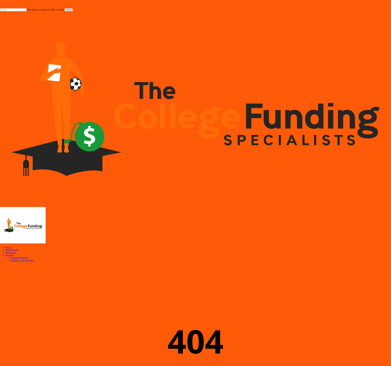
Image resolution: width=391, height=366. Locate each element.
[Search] (13, 9)
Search (69, 10)
